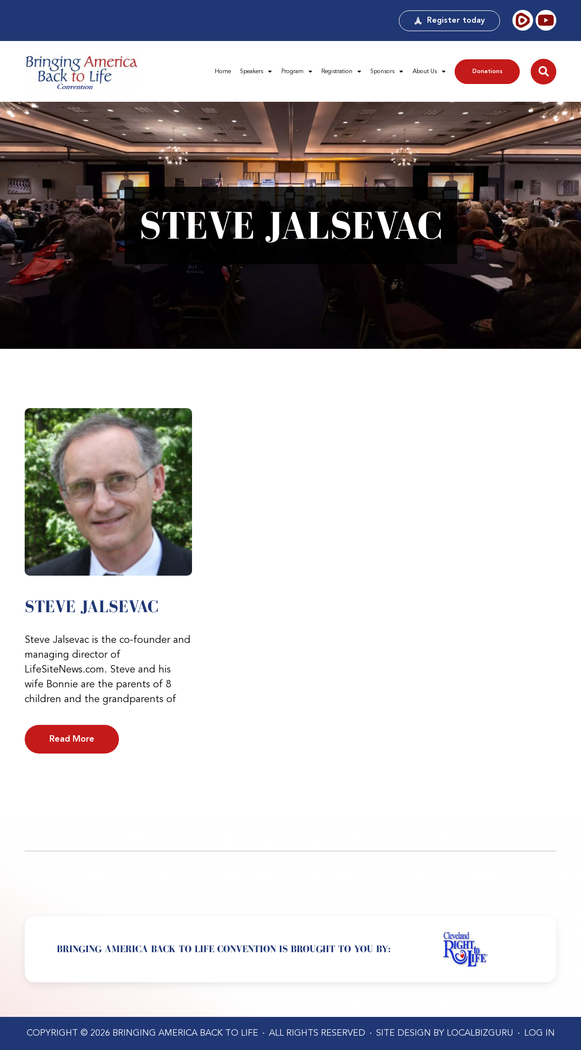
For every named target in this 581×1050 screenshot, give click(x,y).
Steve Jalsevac (91, 606)
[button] (543, 71)
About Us (429, 72)
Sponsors (386, 72)
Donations (487, 72)
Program (296, 72)
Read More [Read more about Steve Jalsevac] (71, 739)
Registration (341, 72)
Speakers (256, 72)
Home (223, 72)
